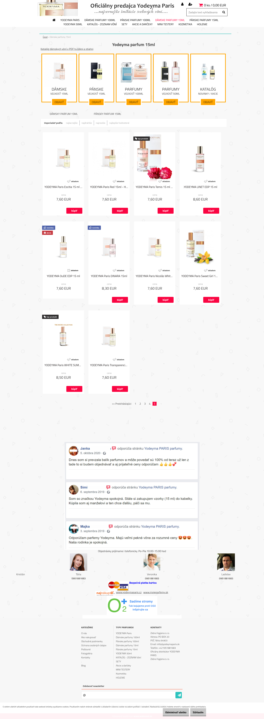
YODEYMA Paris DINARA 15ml (109, 276)
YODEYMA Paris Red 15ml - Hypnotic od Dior (109, 187)
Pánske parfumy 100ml (135, 20)
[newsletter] (179, 695)
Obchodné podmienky (92, 641)
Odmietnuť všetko (170, 712)
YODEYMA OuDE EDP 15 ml (63, 276)
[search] (224, 12)
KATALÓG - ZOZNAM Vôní (102, 24)
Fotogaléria (86, 653)
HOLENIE (202, 24)
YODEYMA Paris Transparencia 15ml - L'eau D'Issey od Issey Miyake (109, 365)
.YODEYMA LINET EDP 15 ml (200, 187)
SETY (124, 24)
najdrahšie (87, 123)
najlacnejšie (71, 123)
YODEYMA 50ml (72, 24)
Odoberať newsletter (93, 686)
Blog (83, 665)
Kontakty (85, 657)
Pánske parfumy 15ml (204, 20)
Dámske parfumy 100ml (99, 20)
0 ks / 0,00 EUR (215, 5)
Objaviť (59, 102)
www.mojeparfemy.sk (155, 592)
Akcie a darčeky (142, 24)
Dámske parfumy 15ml (170, 20)
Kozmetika (185, 24)
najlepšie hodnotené (119, 123)
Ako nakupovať (88, 637)
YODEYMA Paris (70, 20)
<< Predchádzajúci (121, 404)
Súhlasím (196, 712)
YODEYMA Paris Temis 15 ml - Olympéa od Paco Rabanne (155, 187)
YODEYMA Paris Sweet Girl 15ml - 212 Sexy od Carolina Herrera (200, 276)
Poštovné (85, 649)
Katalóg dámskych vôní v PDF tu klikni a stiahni (67, 49)
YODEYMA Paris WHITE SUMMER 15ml (63, 365)
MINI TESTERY (165, 24)
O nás (84, 633)
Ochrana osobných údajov (93, 645)
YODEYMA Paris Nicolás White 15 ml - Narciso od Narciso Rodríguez (155, 276)
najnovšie (100, 123)
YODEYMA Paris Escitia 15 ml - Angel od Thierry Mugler (63, 187)
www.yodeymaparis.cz (129, 592)
